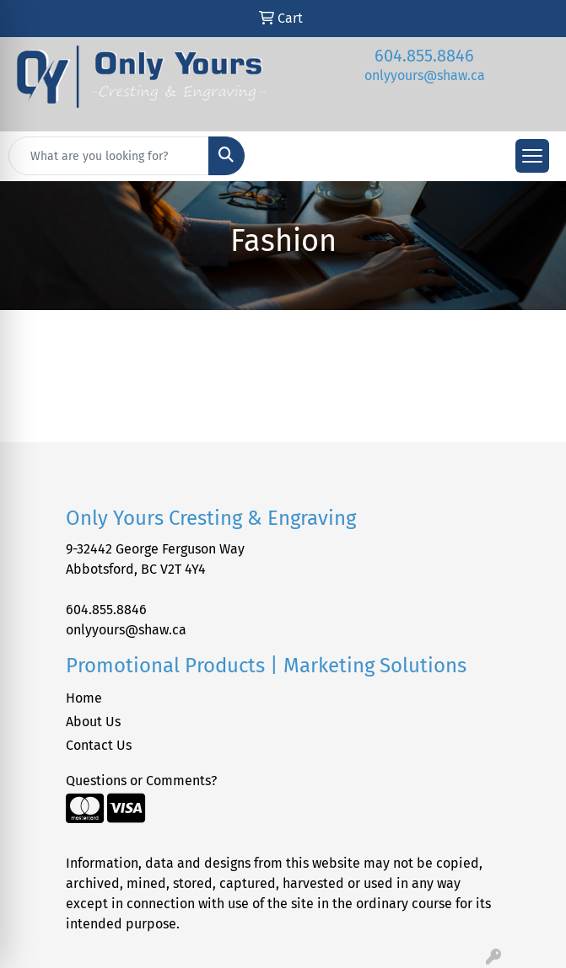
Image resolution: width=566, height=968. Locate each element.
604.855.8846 (424, 55)
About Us (93, 722)
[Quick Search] (108, 155)
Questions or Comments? (141, 781)
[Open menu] (532, 156)
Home (84, 698)
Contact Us (99, 745)
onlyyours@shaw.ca (424, 75)
